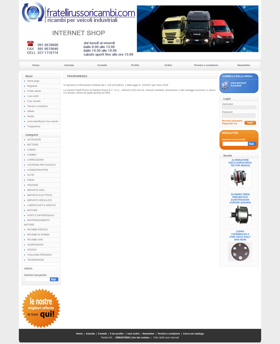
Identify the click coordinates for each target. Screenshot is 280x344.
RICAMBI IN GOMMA (38, 234)
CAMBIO (31, 154)
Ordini (168, 65)
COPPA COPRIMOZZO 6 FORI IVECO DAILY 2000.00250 (240, 235)
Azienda (69, 65)
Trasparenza (33, 126)
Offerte (30, 111)
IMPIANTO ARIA (35, 190)
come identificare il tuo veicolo (42, 121)
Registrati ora (229, 123)
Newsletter (243, 65)
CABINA (31, 149)
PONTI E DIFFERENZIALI (40, 215)
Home (35, 65)
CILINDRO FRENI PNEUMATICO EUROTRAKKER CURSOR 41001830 (240, 198)
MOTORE (32, 210)
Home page (33, 81)
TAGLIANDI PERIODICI (39, 254)
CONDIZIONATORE (37, 170)
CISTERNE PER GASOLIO (41, 165)
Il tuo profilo (116, 333)
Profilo (135, 65)
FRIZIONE (32, 185)
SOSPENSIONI (35, 244)
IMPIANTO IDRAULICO (39, 200)
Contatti (102, 65)
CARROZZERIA (35, 160)
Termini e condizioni (206, 65)
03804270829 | (123, 337)
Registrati (32, 86)
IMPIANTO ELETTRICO (39, 195)
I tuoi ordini (33, 96)
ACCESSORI (34, 139)
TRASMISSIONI (35, 260)
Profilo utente (34, 91)
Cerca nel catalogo (193, 333)
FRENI (30, 180)
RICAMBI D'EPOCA (37, 229)
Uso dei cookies (140, 337)
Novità (30, 116)
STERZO (32, 249)
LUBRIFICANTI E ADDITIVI (41, 205)
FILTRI (30, 175)
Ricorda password (232, 120)
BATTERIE (32, 144)
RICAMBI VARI (35, 239)
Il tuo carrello (34, 101)
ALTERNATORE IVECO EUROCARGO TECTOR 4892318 (240, 163)
